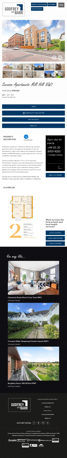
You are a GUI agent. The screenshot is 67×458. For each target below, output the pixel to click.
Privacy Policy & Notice (23, 433)
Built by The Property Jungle (46, 435)
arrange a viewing (55, 155)
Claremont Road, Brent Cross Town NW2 (25, 297)
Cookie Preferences (31, 435)
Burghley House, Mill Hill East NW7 (22, 383)
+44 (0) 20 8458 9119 (47, 403)
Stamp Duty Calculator (33, 113)
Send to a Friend (55, 175)
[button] (53, 73)
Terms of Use (12, 433)
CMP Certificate (51, 433)
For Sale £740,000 (14, 386)
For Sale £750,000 (14, 300)
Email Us (33, 126)
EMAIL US (48, 407)
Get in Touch (33, 119)
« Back (33, 106)
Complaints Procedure (38, 433)
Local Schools (55, 233)
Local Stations (55, 243)
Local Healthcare (55, 238)
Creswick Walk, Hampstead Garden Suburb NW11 (28, 341)
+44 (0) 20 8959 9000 (47, 414)
